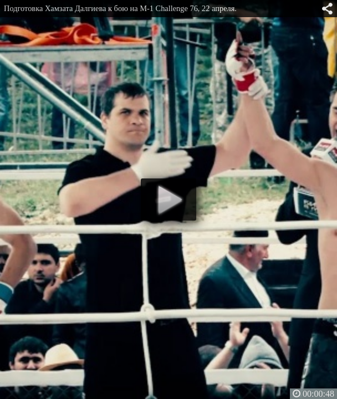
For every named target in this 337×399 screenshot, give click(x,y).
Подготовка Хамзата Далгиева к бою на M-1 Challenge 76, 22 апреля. (120, 8)
